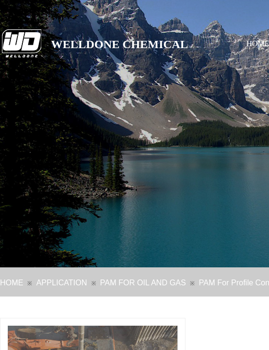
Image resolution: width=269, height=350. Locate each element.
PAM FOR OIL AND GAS (143, 283)
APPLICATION (61, 283)
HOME (11, 283)
